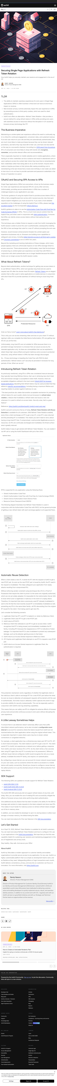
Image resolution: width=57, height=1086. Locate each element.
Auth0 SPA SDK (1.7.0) (11, 784)
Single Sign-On (32, 1050)
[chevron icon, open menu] (5, 9)
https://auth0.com (33, 865)
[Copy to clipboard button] (9, 921)
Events (2, 1033)
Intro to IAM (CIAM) (33, 1035)
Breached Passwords (33, 1062)
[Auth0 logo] (27, 5)
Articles (30, 992)
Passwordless (31, 1060)
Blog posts (3, 996)
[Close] (54, 1071)
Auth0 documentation (26, 834)
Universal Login (32, 1048)
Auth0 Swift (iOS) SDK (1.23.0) (14, 787)
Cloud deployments (5, 1062)
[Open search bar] (51, 9)
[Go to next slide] (54, 966)
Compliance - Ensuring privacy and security (38, 1018)
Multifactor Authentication (34, 1053)
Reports (30, 1005)
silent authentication (40, 214)
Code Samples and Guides (7, 994)
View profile (49, 901)
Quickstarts (31, 994)
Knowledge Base (5, 1020)
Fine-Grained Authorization (7, 1064)
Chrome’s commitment (11, 239)
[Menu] (55, 5)
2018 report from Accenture (45, 147)
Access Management (6, 1050)
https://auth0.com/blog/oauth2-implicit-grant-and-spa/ (27, 406)
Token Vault (31, 1064)
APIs (29, 996)
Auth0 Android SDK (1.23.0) (13, 789)
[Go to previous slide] (51, 966)
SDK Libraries (31, 999)
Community (4, 1016)
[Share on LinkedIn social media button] (6, 921)
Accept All (46, 1080)
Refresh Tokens (40, 271)
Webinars (30, 1008)
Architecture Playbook (33, 1040)
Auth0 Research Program (7, 1035)
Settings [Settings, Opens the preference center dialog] (11, 1080)
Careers (34, 1023)
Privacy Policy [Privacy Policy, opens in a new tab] (11, 1075)
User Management (5, 1057)
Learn (29, 1033)
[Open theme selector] (55, 9)
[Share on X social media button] (2, 921)
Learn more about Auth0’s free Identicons (30, 332)
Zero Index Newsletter (6, 1001)
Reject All (28, 1080)
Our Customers (32, 1016)
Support (3, 1018)
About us (30, 1025)
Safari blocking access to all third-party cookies (40, 237)
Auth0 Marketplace (5, 1023)
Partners (30, 1020)
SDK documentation (44, 819)
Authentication (4, 1060)
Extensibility (4, 1053)
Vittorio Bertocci (32, 206)
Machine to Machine (33, 1057)
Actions (30, 1055)
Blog (2, 9)
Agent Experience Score (7, 1003)
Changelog (31, 1001)
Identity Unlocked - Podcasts (8, 999)
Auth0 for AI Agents (5, 1048)
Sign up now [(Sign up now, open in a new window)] (27, 977)
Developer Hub (4, 992)
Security (3, 1055)
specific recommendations (17, 386)
